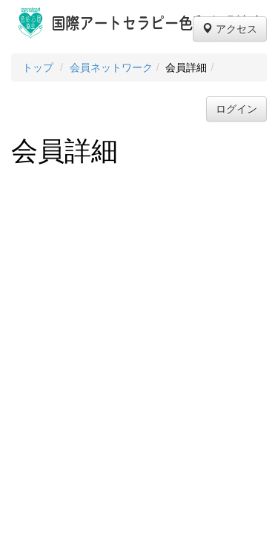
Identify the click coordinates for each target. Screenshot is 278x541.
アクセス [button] (229, 29)
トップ (37, 67)
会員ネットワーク (111, 67)
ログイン (236, 109)
